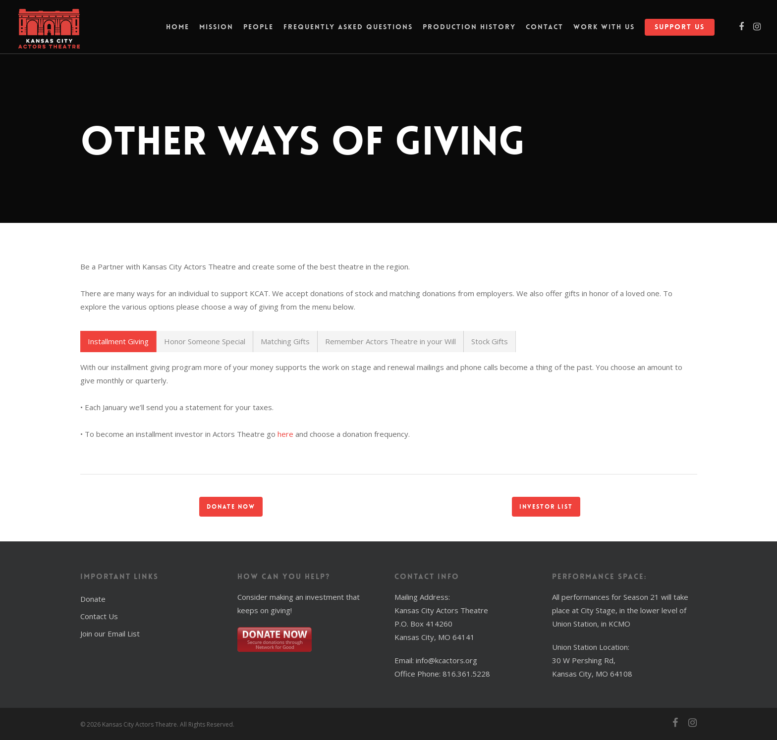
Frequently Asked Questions (348, 32)
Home (177, 32)
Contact (544, 32)
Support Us (680, 32)
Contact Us (99, 616)
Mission (216, 32)
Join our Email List (110, 633)
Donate (93, 599)
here (285, 434)
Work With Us (604, 32)
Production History (469, 32)
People (258, 32)
